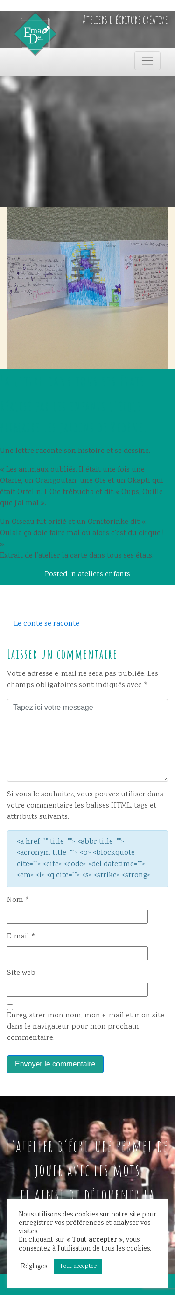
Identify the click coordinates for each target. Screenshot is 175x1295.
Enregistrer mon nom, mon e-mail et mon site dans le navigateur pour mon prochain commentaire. (85, 1027)
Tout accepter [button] (78, 1266)
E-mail (21, 936)
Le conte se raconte (46, 624)
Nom (18, 900)
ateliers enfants (104, 574)
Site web (21, 973)
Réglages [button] (34, 1267)
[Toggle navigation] (147, 60)
